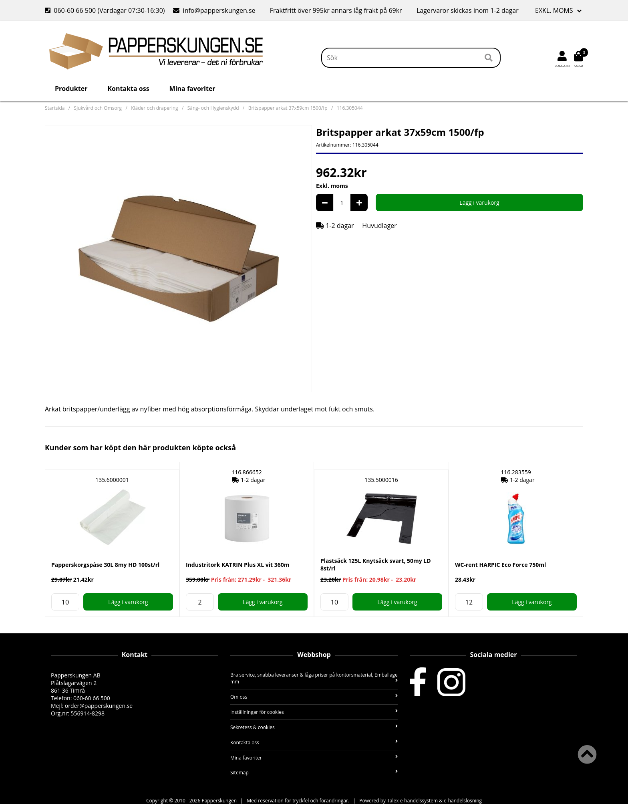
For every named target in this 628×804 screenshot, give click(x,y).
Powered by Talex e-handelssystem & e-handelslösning (420, 800)
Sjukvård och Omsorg (98, 108)
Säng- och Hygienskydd (213, 108)
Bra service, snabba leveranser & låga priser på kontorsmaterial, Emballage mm (314, 678)
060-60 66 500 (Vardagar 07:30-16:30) (106, 10)
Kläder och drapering (154, 108)
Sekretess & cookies (314, 727)
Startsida (54, 108)
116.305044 (350, 108)
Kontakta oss (128, 88)
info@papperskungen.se (214, 10)
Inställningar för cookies (314, 712)
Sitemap (314, 772)
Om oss (314, 696)
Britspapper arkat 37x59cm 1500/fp (288, 108)
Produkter (71, 88)
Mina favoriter (192, 88)
